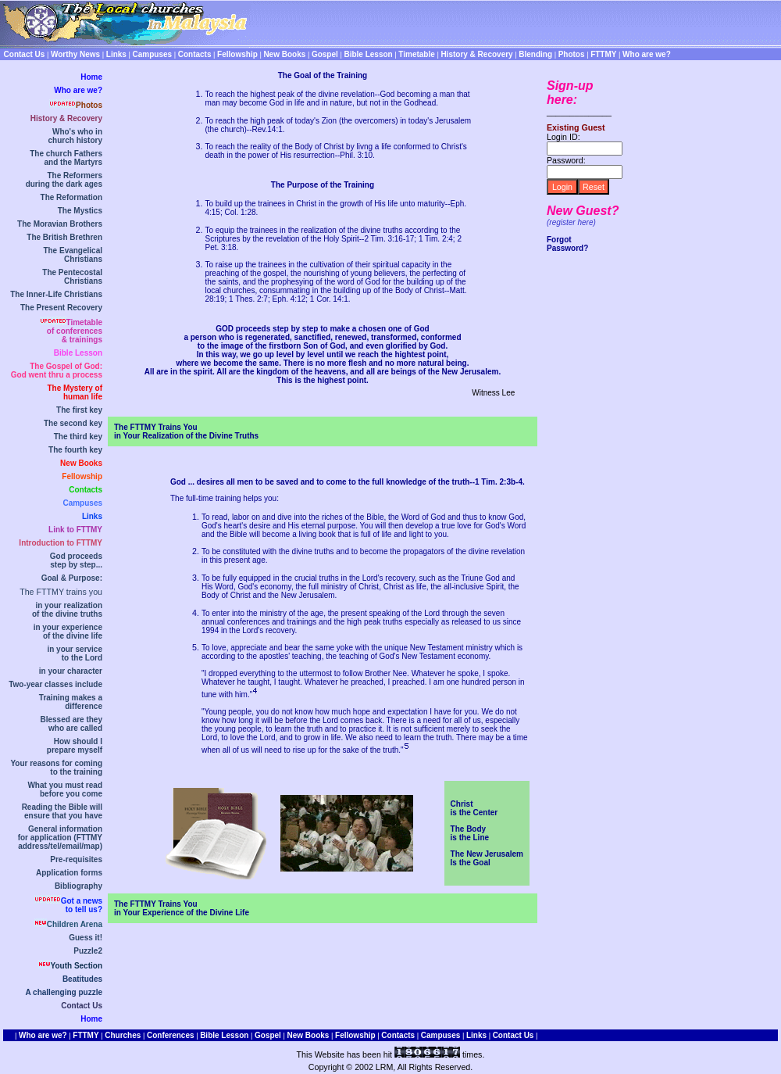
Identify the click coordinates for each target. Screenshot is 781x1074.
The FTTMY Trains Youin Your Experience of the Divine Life (181, 908)
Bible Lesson (78, 353)
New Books (81, 463)
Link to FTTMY (75, 529)
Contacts (85, 489)
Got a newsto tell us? (81, 905)
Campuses (82, 503)
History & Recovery (66, 118)
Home (91, 77)
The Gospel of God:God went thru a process (56, 370)
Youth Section (76, 965)
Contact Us (81, 1005)
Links (92, 516)
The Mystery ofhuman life (74, 392)
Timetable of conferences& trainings (74, 331)
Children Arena (74, 924)
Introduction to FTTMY (60, 543)
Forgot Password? (567, 243)
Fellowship (82, 476)
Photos (89, 105)
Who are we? (78, 90)
